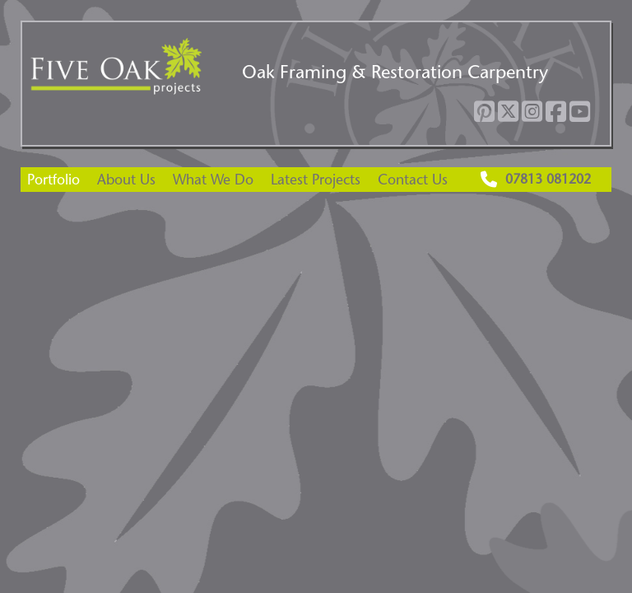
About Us (126, 179)
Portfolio (53, 179)
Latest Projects (315, 179)
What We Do (213, 179)
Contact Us (413, 179)
